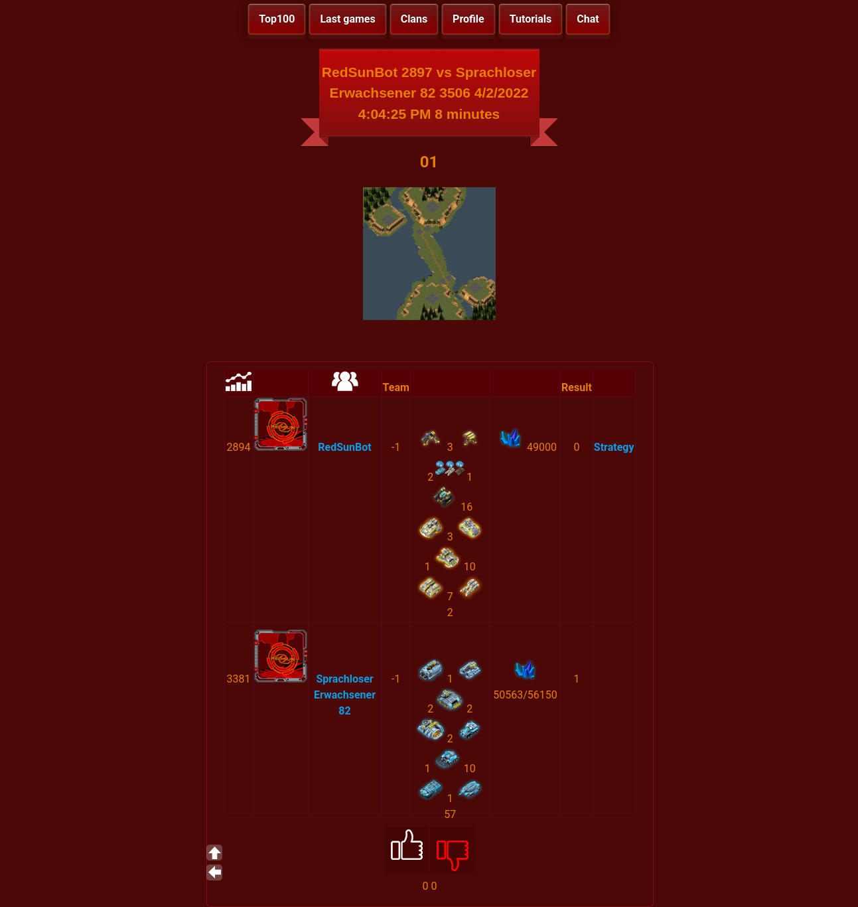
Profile (468, 19)
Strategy (614, 447)
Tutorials (531, 19)
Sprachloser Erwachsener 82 (345, 695)
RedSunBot (344, 447)
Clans (414, 19)
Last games (347, 19)
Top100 (277, 19)
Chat (588, 19)
